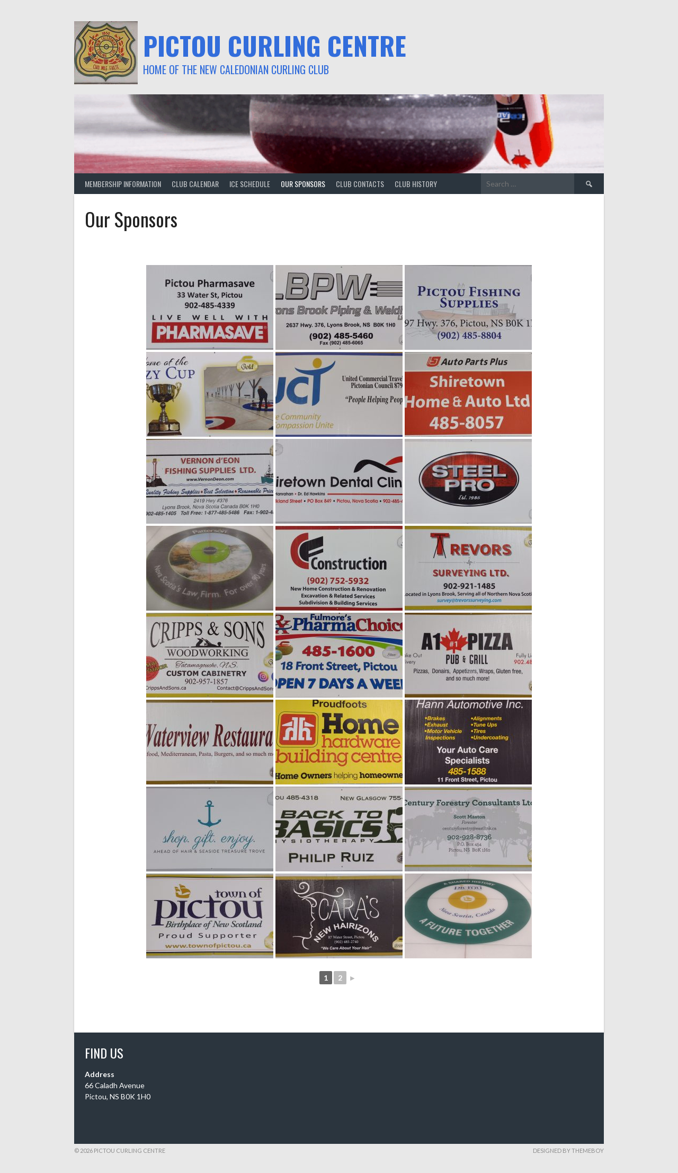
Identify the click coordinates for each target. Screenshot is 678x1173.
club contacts (360, 183)
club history (416, 183)
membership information (123, 183)
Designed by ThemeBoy (568, 1150)
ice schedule (249, 183)
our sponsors (303, 183)
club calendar (195, 183)
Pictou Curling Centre (274, 45)
